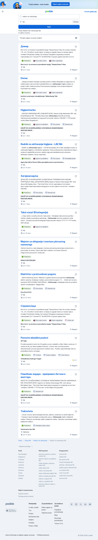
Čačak (20, 473)
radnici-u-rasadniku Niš (46, 481)
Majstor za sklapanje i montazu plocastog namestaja (43, 243)
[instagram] (76, 504)
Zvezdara (21, 459)
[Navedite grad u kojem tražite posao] (49, 22)
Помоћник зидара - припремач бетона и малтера (43, 375)
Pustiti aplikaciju (91, 12)
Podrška (31, 523)
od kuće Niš (62, 454)
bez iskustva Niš (64, 459)
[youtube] (90, 504)
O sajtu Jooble (33, 507)
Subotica (21, 462)
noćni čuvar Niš (64, 473)
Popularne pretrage (26, 446)
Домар (24, 46)
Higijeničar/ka (28, 110)
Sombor (20, 478)
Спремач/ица (28, 306)
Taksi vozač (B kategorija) (34, 212)
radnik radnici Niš (44, 468)
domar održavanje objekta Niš (48, 473)
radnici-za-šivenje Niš (45, 470)
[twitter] (81, 504)
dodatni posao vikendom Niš (67, 467)
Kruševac (21, 470)
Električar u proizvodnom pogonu (38, 274)
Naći (49, 27)
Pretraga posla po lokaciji (25, 496)
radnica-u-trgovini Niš (45, 479)
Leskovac (21, 465)
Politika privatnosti (43, 535)
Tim (30, 510)
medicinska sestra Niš (66, 475)
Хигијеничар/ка (29, 176)
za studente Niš (64, 470)
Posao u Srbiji (33, 526)
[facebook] (72, 504)
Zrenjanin (21, 475)
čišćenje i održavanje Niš (66, 465)
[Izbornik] (3, 11)
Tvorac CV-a (58, 523)
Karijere (31, 520)
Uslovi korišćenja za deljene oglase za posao (20, 535)
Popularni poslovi (23, 493)
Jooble (90, 535)
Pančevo (21, 467)
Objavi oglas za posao (60, 4)
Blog (55, 515)
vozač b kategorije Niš (66, 462)
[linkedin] (85, 504)
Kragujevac (21, 457)
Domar (24, 78)
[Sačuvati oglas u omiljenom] (76, 47)
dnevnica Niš (63, 478)
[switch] (76, 38)
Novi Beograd (22, 454)
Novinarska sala (34, 517)
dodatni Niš (62, 457)
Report (73, 70)
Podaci (31, 514)
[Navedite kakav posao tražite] (49, 16)
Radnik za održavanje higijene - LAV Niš (41, 144)
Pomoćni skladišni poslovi (34, 337)
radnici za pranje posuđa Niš (47, 476)
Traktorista (27, 411)
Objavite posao (47, 513)
